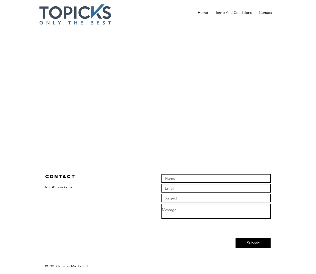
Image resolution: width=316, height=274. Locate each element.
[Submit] (253, 243)
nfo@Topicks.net (60, 187)
